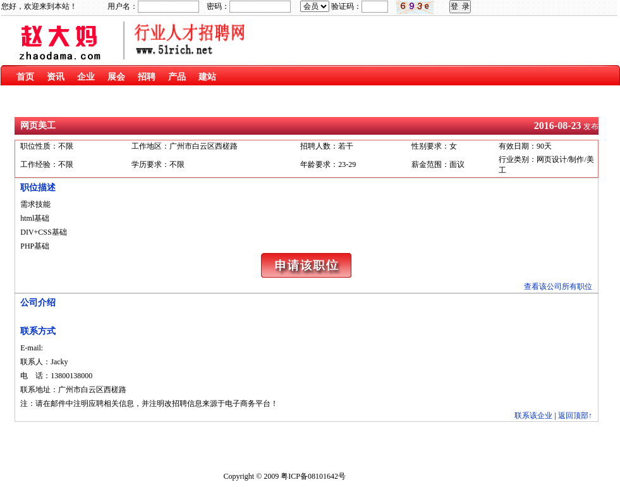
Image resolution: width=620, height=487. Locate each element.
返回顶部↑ (575, 415)
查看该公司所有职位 (558, 286)
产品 (177, 77)
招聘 (146, 77)
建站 (207, 77)
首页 (25, 77)
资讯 (55, 77)
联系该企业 (533, 415)
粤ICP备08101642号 (313, 476)
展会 (116, 77)
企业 (86, 77)
